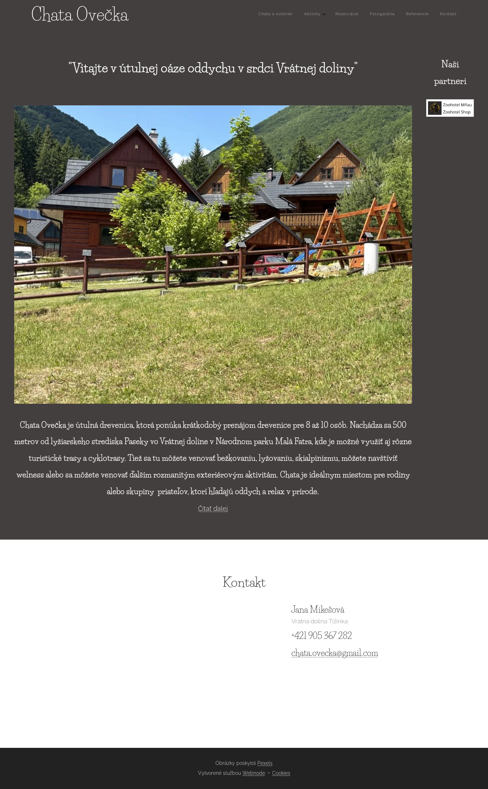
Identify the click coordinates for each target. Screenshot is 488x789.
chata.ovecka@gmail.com (334, 653)
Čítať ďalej (213, 508)
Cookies (281, 773)
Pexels (265, 763)
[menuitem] (387, 14)
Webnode (253, 773)
